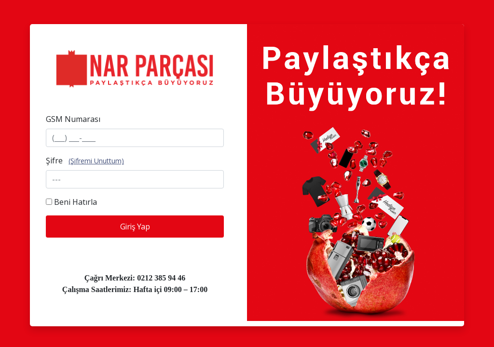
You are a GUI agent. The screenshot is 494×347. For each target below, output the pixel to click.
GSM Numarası (73, 119)
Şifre (54, 160)
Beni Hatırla (75, 202)
